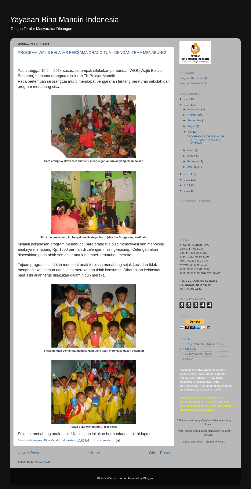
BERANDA (186, 358)
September (194, 120)
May (190, 150)
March (191, 156)
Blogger (148, 478)
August (192, 126)
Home (94, 453)
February (193, 161)
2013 (187, 173)
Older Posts (159, 453)
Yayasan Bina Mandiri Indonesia (64, 19)
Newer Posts (29, 453)
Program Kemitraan (191, 78)
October (192, 114)
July (190, 131)
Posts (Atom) (43, 461)
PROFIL (184, 338)
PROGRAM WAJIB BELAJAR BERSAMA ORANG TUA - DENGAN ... (205, 140)
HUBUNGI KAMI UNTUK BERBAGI (202, 343)
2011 (187, 185)
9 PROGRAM (188, 349)
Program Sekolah (190, 83)
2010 (187, 190)
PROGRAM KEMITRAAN (195, 353)
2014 (187, 104)
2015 (187, 98)
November (194, 109)
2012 (187, 179)
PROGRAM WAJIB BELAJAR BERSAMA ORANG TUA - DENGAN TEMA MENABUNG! (92, 53)
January (192, 166)
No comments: (102, 440)
